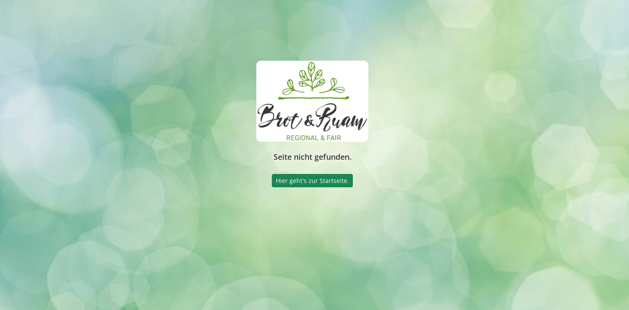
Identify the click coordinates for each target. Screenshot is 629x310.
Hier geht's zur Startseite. (312, 181)
